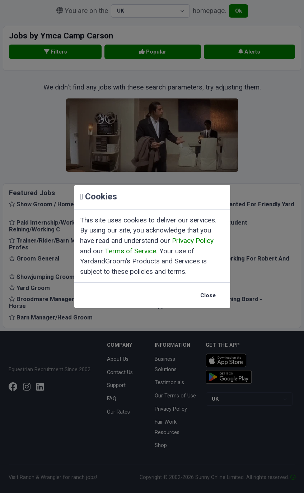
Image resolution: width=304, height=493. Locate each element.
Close (208, 295)
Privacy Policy (193, 240)
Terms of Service (130, 251)
